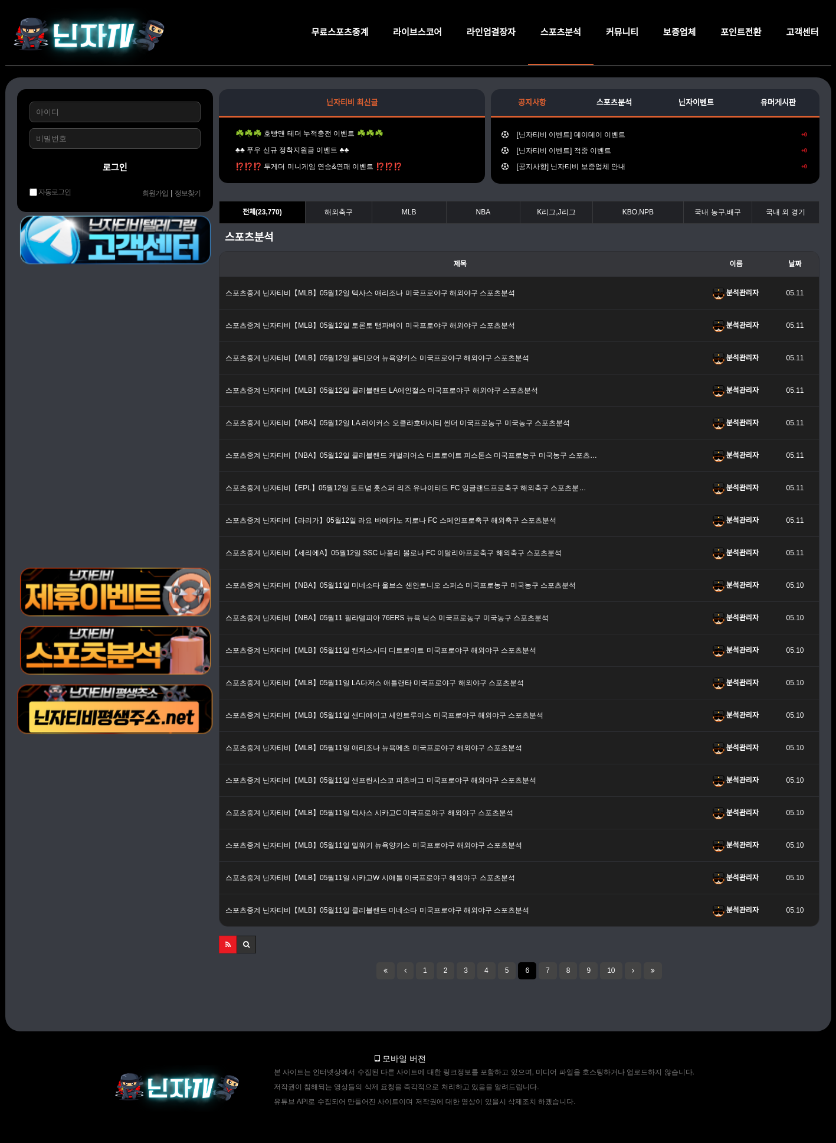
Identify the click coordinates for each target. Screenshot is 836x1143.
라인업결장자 (491, 32)
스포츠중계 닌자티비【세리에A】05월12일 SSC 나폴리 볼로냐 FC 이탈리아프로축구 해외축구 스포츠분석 (393, 553)
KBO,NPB (638, 212)
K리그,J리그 (556, 212)
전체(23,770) (262, 212)
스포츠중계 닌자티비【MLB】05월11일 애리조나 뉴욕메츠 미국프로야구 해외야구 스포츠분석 (373, 748)
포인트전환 (740, 32)
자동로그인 (50, 192)
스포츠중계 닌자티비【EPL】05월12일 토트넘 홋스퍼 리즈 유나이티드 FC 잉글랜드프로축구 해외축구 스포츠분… (405, 488)
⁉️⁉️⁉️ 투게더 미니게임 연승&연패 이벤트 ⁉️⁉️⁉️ (316, 166)
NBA (483, 212)
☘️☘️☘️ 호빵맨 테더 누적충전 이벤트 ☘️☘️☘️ (306, 133)
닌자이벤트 (696, 102)
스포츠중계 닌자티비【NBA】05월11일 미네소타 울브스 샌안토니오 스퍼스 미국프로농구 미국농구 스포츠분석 (400, 585)
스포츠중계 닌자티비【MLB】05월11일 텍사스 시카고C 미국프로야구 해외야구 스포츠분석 (369, 813)
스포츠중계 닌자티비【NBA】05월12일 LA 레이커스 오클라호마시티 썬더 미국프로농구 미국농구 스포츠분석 (397, 423)
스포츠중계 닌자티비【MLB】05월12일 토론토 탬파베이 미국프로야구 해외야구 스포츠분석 (370, 325)
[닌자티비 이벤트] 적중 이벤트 (654, 150)
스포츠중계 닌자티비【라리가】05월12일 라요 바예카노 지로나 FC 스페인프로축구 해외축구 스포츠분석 (390, 520)
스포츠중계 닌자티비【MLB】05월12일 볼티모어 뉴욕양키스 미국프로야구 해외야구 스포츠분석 (377, 358)
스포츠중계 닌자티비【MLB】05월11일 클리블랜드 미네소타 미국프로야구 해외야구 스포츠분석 (377, 910)
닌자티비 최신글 (352, 102)
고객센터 (802, 32)
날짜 (794, 264)
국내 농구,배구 (717, 212)
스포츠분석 (560, 32)
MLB (409, 212)
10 (611, 970)
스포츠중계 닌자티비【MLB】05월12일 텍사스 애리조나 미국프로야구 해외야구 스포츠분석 (370, 293)
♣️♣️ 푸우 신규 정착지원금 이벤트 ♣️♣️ (289, 150)
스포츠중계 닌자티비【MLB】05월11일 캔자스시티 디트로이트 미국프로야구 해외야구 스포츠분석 (380, 650)
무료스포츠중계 (340, 32)
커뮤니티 (622, 32)
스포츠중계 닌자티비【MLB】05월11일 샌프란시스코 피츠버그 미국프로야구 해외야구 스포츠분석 (380, 780)
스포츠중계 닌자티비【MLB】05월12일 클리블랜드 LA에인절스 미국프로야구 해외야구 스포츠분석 (381, 390)
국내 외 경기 (785, 212)
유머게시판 (778, 102)
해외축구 (338, 212)
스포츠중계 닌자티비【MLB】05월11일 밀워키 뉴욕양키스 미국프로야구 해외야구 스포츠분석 (373, 845)
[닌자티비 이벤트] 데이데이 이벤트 (654, 134)
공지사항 (532, 102)
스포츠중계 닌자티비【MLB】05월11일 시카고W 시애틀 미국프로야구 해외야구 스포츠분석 (370, 878)
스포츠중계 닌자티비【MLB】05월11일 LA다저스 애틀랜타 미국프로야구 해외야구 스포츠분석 (374, 683)
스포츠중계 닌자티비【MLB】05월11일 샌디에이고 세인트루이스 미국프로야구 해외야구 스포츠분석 (384, 715)
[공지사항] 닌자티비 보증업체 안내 (654, 166)
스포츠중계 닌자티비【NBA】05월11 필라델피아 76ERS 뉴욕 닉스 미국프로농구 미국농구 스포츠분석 (387, 618)
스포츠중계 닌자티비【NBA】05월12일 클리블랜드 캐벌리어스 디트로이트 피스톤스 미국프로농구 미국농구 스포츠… (411, 455)
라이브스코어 (417, 32)
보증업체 (679, 32)
